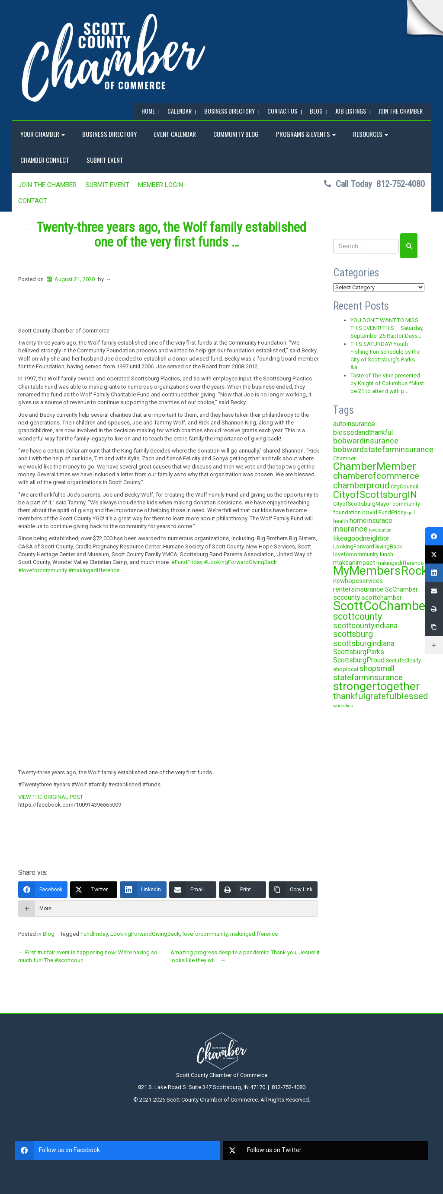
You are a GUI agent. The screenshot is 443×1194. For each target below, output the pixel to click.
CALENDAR (179, 110)
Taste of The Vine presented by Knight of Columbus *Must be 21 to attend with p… (387, 383)
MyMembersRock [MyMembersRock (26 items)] (380, 571)
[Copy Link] (293, 889)
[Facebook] (42, 889)
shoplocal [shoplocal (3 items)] (345, 669)
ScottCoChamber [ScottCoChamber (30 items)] (381, 606)
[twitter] (325, 1150)
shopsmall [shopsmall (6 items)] (377, 668)
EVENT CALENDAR (175, 134)
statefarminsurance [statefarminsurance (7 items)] (368, 677)
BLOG (316, 110)
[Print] (242, 889)
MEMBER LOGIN (160, 185)
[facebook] (117, 1150)
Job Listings (350, 110)
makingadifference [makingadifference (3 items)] (400, 563)
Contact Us (282, 110)
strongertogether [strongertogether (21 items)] (376, 686)
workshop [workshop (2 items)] (343, 706)
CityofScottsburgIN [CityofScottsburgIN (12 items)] (375, 494)
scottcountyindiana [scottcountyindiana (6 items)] (365, 625)
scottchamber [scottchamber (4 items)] (382, 598)
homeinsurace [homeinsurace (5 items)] (371, 520)
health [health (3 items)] (340, 521)
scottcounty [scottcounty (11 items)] (357, 616)
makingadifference (254, 934)
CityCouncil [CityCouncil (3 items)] (404, 486)
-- (108, 279)
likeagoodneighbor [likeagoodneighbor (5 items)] (361, 538)
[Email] (192, 889)
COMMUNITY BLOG (236, 134)
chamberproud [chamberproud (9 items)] (361, 485)
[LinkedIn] (143, 889)
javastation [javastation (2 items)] (380, 530)
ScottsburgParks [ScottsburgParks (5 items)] (358, 652)
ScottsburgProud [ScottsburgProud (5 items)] (359, 660)
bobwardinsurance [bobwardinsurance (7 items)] (365, 440)
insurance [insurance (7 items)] (350, 528)
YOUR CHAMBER (42, 134)
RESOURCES (370, 134)
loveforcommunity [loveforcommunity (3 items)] (356, 554)
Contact (32, 201)
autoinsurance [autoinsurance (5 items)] (354, 424)
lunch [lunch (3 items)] (386, 554)
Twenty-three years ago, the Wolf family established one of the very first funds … (171, 234)
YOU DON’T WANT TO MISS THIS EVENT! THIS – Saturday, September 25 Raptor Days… (387, 328)
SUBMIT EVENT (105, 160)
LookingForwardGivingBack (145, 934)
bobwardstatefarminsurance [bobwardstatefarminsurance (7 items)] (383, 449)
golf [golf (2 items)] (411, 513)
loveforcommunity (205, 934)
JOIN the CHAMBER (401, 110)
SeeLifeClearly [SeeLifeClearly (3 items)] (403, 660)
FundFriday (94, 934)
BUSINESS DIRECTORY (229, 110)
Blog (49, 934)
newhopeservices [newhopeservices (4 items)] (358, 581)
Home (148, 110)
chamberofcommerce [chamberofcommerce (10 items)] (376, 476)
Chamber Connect (44, 160)
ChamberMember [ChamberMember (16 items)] (374, 466)
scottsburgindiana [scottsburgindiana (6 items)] (364, 643)
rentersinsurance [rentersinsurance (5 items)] (358, 589)
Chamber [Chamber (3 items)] (344, 458)
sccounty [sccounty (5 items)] (346, 597)
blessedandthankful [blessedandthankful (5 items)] (363, 432)
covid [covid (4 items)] (369, 512)
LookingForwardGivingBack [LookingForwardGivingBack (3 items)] (367, 546)
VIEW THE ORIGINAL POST (50, 797)
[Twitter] (93, 889)
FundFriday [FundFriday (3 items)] (392, 512)
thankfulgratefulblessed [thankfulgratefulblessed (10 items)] (380, 696)
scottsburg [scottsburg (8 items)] (353, 634)
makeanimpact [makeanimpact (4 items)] (354, 563)
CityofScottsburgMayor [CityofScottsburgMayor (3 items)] (362, 503)
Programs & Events (306, 134)
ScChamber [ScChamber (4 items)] (401, 589)
